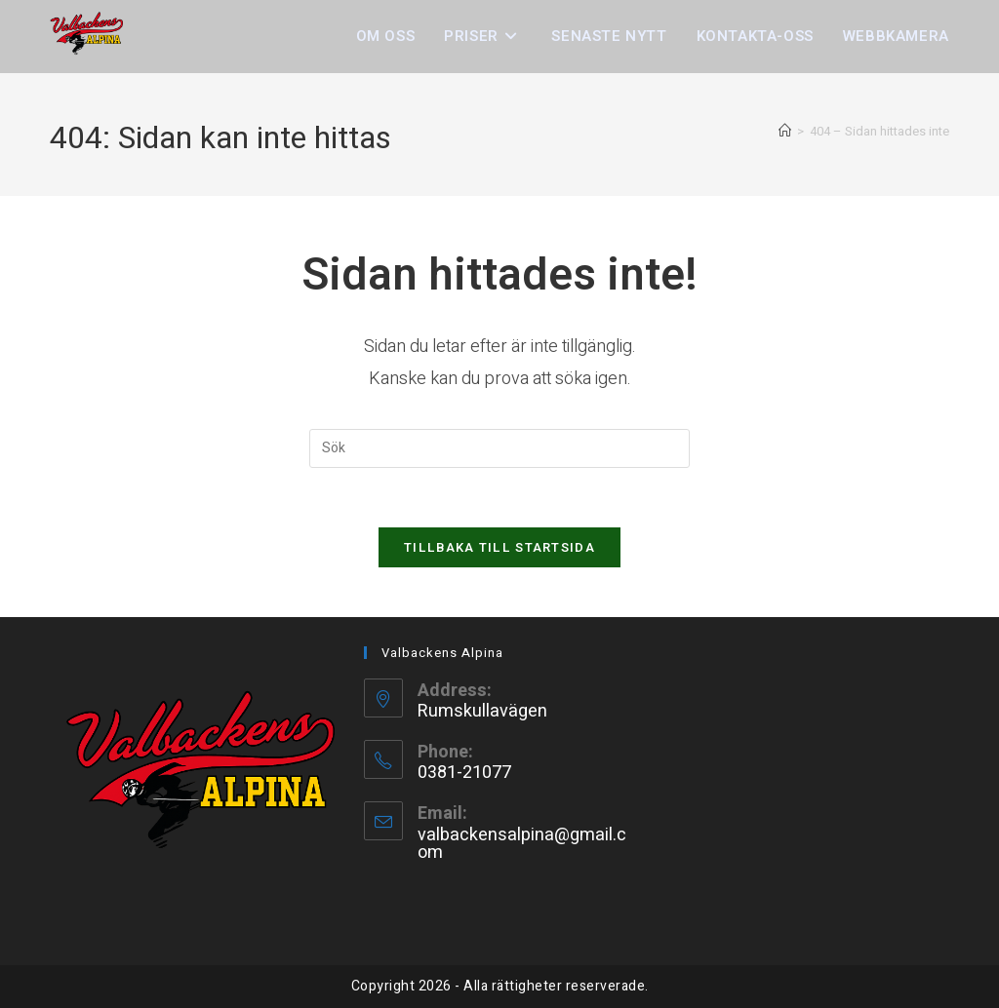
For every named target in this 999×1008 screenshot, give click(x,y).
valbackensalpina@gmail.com (522, 844)
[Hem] (785, 131)
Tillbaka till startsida (499, 547)
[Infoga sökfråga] (499, 448)
